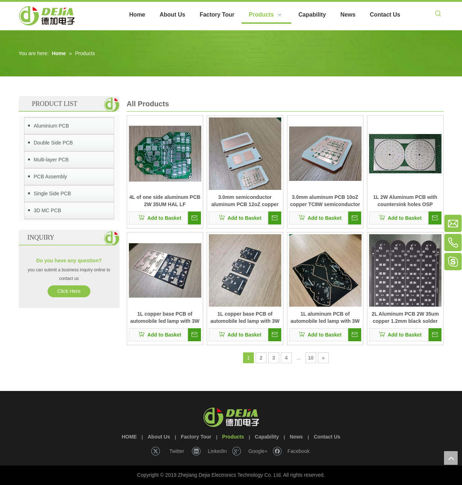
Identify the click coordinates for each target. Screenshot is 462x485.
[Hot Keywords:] (438, 14)
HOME (129, 437)
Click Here (69, 291)
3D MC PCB (47, 210)
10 (311, 358)
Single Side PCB (52, 193)
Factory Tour (196, 437)
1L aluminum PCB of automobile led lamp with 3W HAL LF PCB (325, 318)
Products (233, 437)
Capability (267, 437)
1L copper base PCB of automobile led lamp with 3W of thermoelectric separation (244, 318)
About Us (159, 437)
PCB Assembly (50, 176)
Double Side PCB (53, 143)
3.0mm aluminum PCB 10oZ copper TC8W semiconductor (325, 200)
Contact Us (327, 437)
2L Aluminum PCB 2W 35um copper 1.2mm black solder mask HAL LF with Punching (405, 318)
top (451, 458)
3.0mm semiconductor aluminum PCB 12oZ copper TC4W (245, 201)
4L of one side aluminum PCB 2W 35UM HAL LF (164, 200)
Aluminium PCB (51, 126)
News (296, 437)
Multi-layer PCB (51, 160)
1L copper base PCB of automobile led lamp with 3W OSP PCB (164, 318)
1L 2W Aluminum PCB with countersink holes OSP (405, 200)
